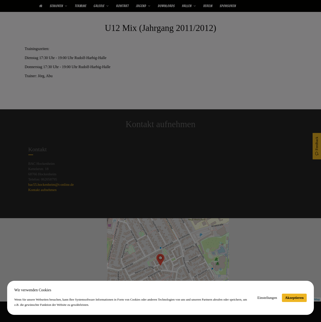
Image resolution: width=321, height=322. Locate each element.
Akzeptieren (294, 298)
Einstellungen (267, 298)
